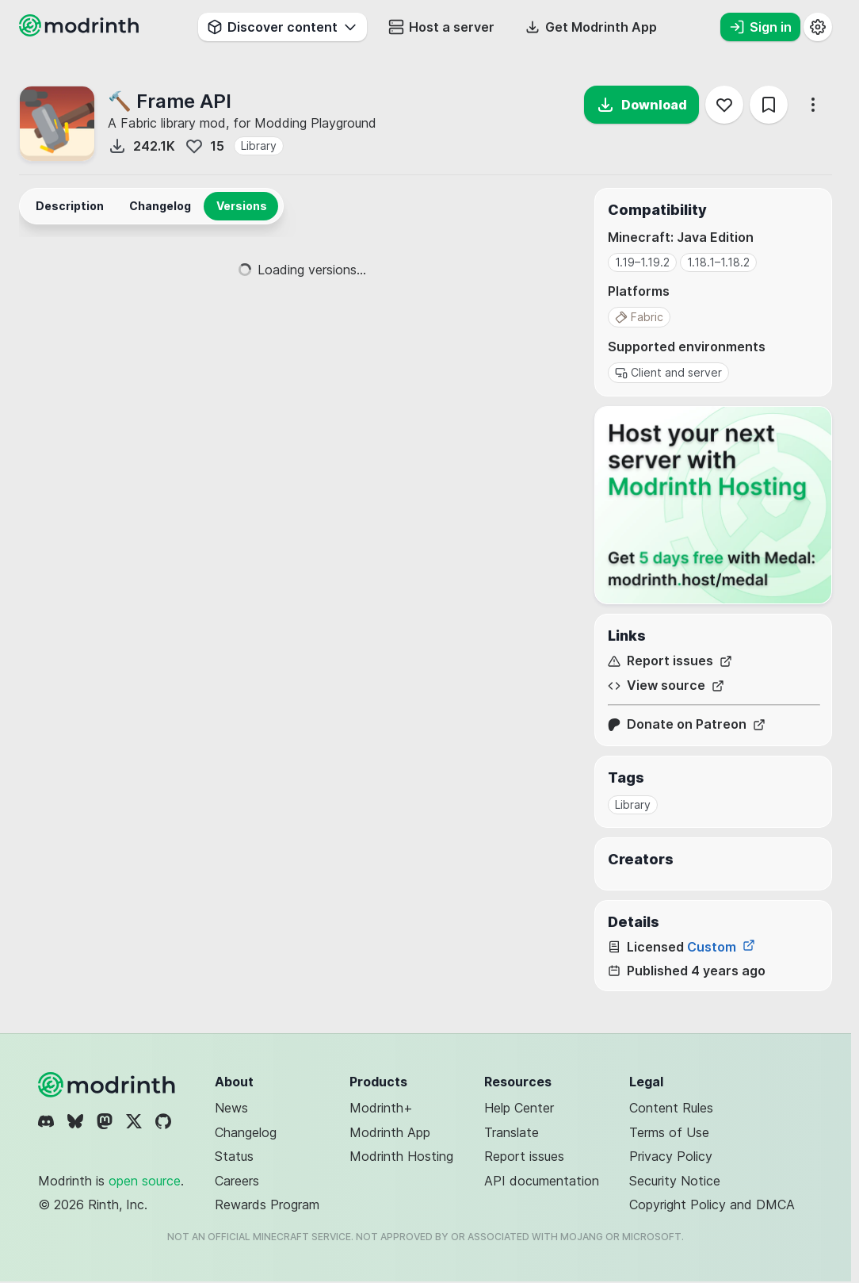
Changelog (246, 1132)
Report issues (670, 660)
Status (234, 1156)
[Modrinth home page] (81, 32)
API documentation (541, 1181)
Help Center (519, 1108)
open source (145, 1181)
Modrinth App (389, 1132)
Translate (511, 1132)
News (231, 1108)
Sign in (760, 27)
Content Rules (671, 1108)
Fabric (639, 317)
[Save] (769, 105)
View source (666, 685)
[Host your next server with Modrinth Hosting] (713, 505)
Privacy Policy (670, 1156)
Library (259, 145)
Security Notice (674, 1181)
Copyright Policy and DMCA (712, 1204)
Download (641, 104)
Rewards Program (267, 1204)
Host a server (441, 27)
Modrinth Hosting (401, 1156)
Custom (721, 947)
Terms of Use (669, 1132)
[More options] (813, 105)
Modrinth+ (381, 1108)
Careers (237, 1181)
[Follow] (724, 105)
